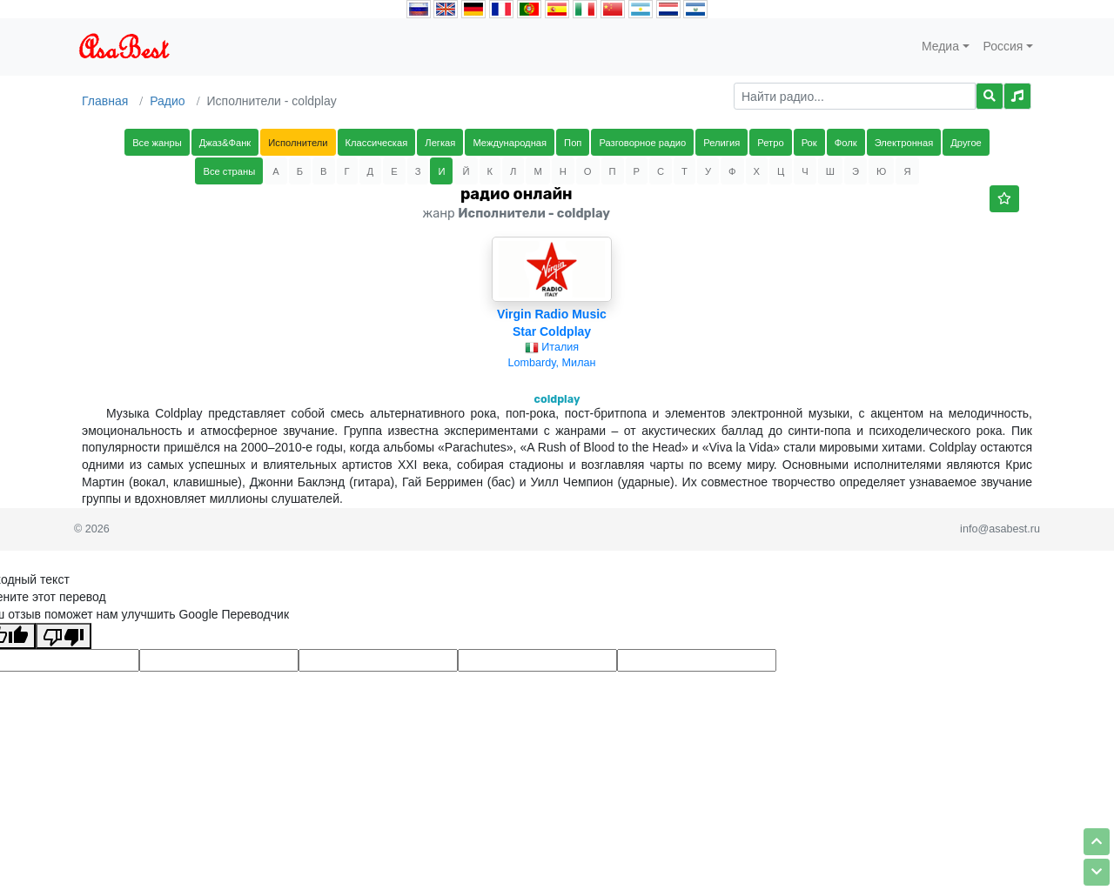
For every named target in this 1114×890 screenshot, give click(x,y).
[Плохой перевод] (63, 636)
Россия (1003, 46)
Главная (105, 101)
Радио (167, 101)
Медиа (940, 46)
